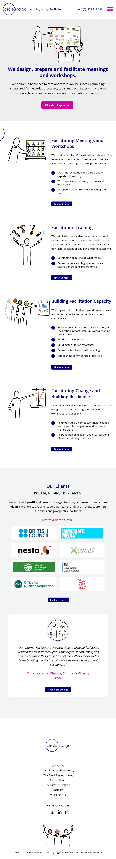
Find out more (62, 203)
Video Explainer (57, 105)
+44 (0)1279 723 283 (90, 9)
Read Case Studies (58, 689)
